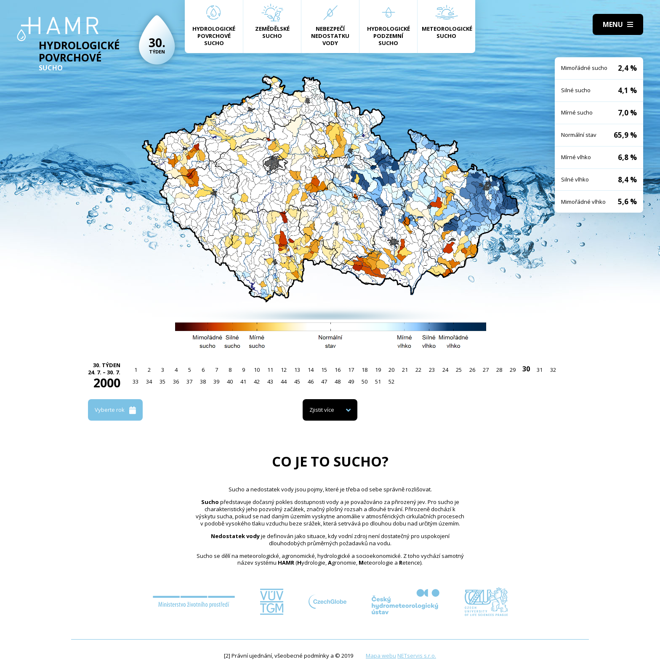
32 (553, 369)
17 (351, 369)
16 (338, 369)
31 (540, 369)
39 (216, 381)
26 (472, 369)
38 (203, 381)
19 (378, 369)
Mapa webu (381, 655)
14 (311, 369)
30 (526, 368)
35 (162, 381)
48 (338, 381)
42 (257, 381)
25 (459, 369)
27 (486, 369)
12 (284, 369)
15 (324, 369)
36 (176, 381)
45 (297, 381)
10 (257, 369)
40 (230, 381)
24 (445, 369)
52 (391, 381)
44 (284, 381)
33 (135, 381)
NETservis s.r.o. (416, 655)
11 (270, 369)
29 (513, 369)
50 (364, 381)
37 (189, 381)
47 (324, 381)
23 (432, 369)
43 (270, 381)
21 (405, 369)
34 (149, 381)
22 (418, 369)
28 (499, 369)
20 (391, 369)
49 (351, 381)
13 (297, 369)
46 (311, 381)
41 (243, 381)
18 (364, 369)
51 (378, 381)
